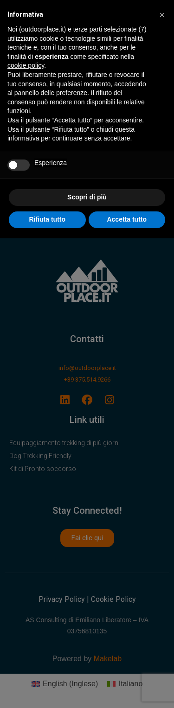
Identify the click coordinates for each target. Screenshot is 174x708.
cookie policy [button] (25, 65)
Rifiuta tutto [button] (47, 219)
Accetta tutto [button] (127, 219)
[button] (162, 14)
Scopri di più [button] (87, 197)
